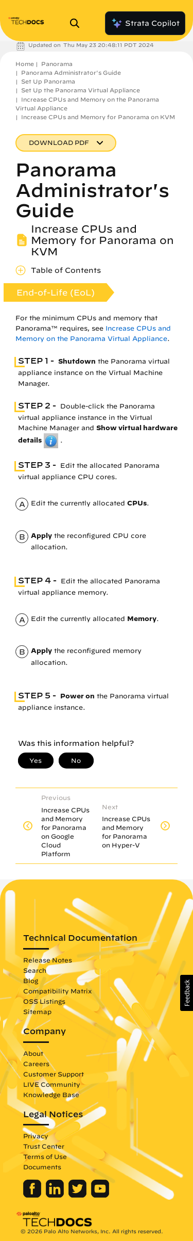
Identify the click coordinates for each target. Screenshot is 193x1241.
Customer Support (53, 1068)
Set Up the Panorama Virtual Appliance (80, 90)
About (33, 1048)
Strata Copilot (145, 23)
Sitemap (37, 1006)
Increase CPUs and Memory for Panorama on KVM (98, 116)
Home (24, 63)
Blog (30, 975)
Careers (36, 1058)
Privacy (35, 1130)
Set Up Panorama (48, 81)
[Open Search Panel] (77, 23)
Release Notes (47, 954)
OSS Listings (44, 996)
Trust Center (43, 1141)
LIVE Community (51, 1079)
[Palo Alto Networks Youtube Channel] (100, 1190)
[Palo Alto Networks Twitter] (78, 1190)
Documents (42, 1161)
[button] (186, 993)
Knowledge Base (51, 1089)
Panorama (57, 63)
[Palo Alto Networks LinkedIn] (56, 1190)
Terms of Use (45, 1151)
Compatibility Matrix (57, 985)
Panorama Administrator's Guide (71, 72)
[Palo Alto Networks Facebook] (33, 1190)
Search (34, 965)
